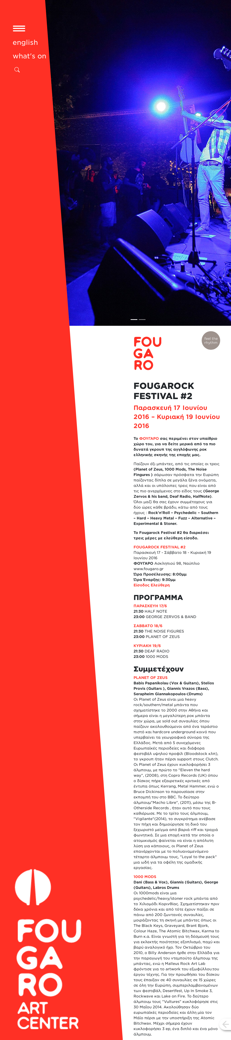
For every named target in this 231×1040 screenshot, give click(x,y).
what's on (29, 56)
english (25, 42)
